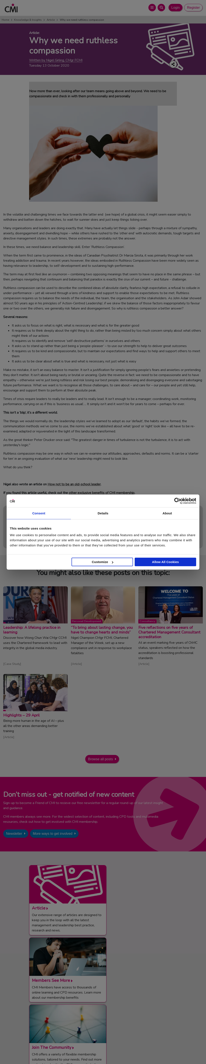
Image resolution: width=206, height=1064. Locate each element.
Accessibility (153, 1051)
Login (175, 7)
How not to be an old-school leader (74, 484)
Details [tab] (103, 513)
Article (51, 20)
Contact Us (42, 994)
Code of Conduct (88, 1051)
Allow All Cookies (165, 562)
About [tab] (167, 513)
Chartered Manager (126, 1005)
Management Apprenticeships (133, 994)
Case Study (12, 664)
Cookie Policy (111, 1051)
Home (5, 20)
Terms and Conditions (59, 1051)
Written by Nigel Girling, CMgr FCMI (55, 60)
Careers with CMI (46, 1015)
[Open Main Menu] (152, 7)
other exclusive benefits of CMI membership (101, 492)
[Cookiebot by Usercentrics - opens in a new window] (177, 501)
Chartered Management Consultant (137, 1010)
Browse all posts (100, 759)
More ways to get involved (52, 833)
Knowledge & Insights (28, 20)
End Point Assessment (128, 999)
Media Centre (43, 999)
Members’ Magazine (126, 1021)
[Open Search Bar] (161, 7)
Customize (102, 562)
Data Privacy (132, 1051)
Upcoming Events (46, 1005)
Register (193, 7)
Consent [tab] (38, 513)
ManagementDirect (126, 1015)
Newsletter (14, 833)
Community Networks (49, 1010)
